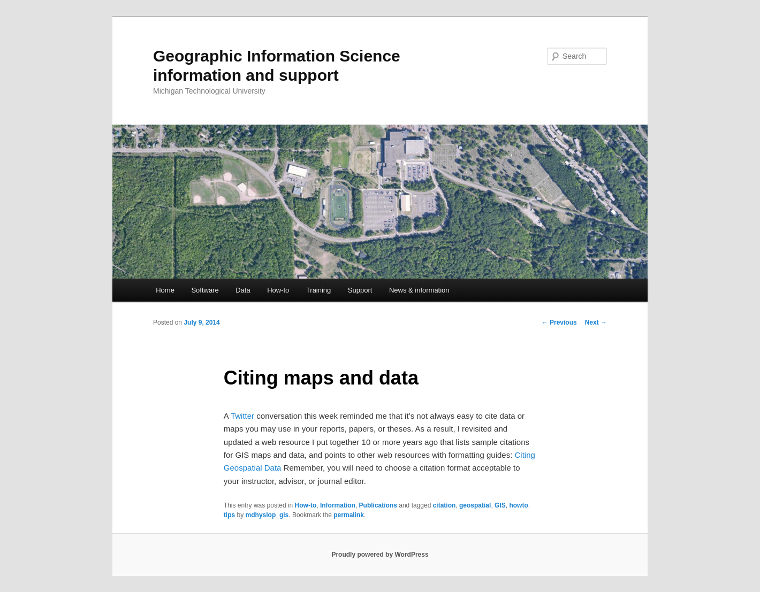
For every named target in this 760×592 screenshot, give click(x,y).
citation (444, 505)
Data (242, 290)
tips (229, 515)
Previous (559, 322)
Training (318, 290)
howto (518, 505)
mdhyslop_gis (267, 515)
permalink (348, 515)
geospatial (475, 505)
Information (337, 505)
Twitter (242, 415)
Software (204, 290)
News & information (419, 290)
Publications (378, 505)
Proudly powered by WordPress (379, 554)
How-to (278, 290)
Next (596, 322)
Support (360, 290)
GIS (500, 505)
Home (165, 290)
